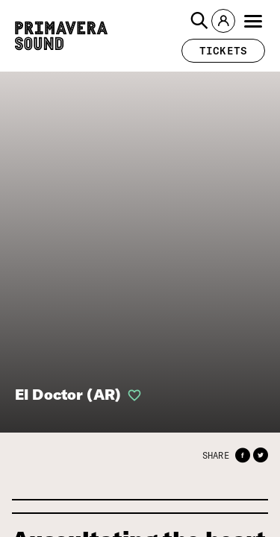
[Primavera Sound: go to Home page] (61, 36)
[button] (199, 21)
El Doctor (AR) (68, 394)
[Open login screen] (131, 395)
